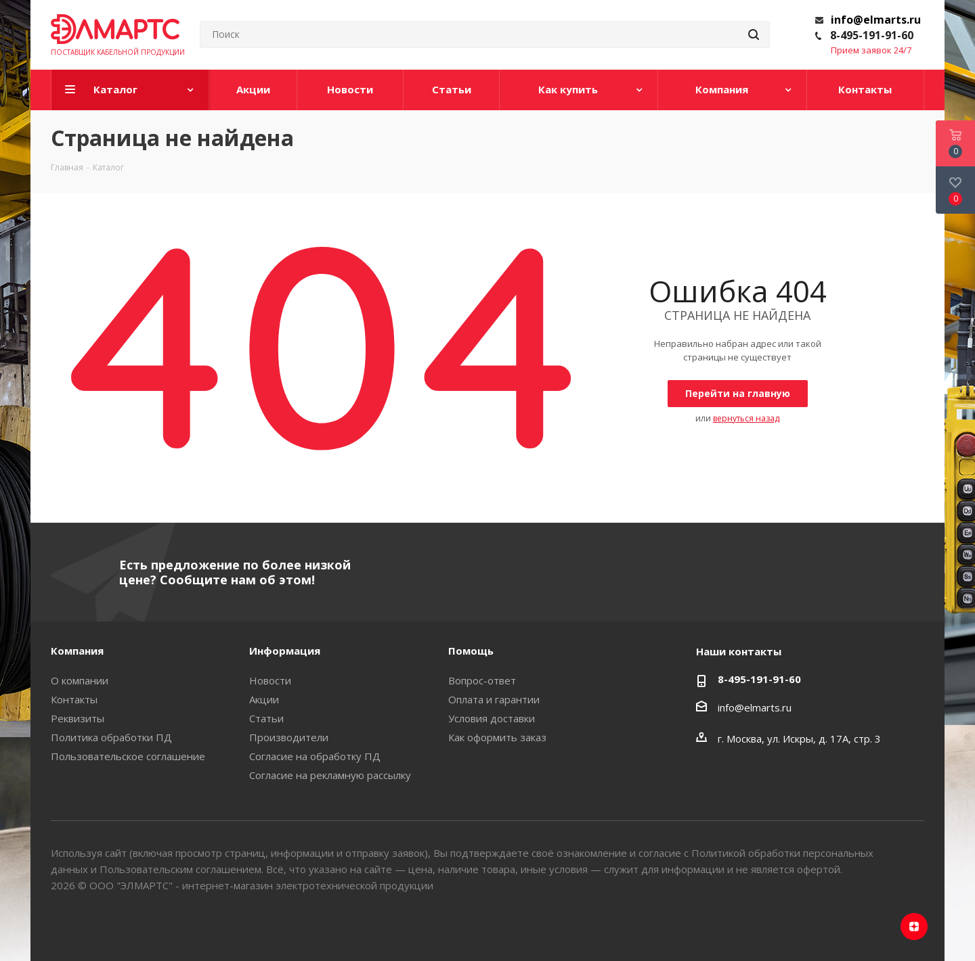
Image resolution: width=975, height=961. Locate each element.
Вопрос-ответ (482, 680)
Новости (270, 680)
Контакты (74, 699)
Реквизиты (77, 718)
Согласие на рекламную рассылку (330, 775)
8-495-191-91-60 (871, 35)
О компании (79, 680)
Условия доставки (491, 718)
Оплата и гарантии (494, 699)
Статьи (266, 718)
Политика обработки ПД (111, 737)
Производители (288, 737)
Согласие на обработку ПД (315, 756)
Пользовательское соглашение (128, 756)
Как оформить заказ (497, 737)
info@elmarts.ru (876, 19)
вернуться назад (746, 418)
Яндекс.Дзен (914, 926)
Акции (264, 699)
